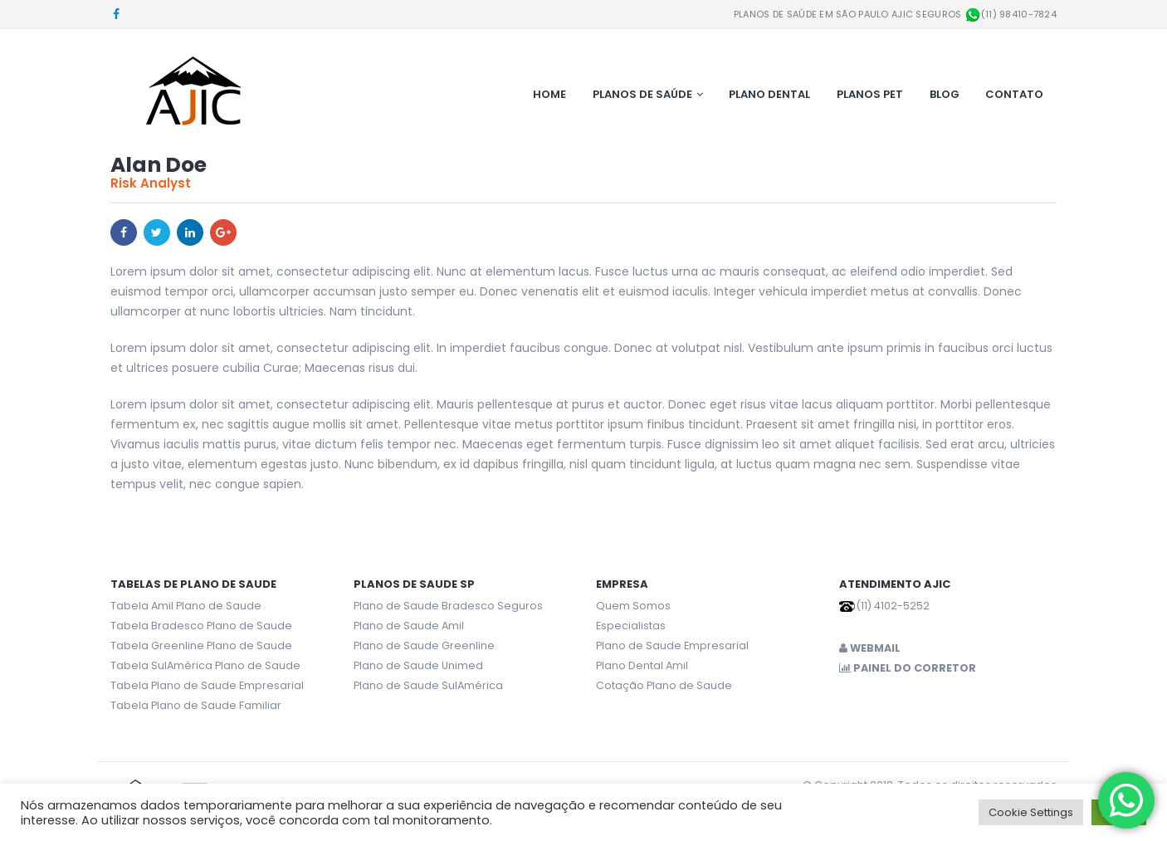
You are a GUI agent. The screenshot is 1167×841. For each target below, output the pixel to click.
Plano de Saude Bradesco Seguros (448, 606)
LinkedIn (190, 232)
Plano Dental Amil (642, 665)
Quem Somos (633, 606)
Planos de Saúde (642, 94)
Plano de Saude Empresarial (672, 645)
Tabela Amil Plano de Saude (185, 606)
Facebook (123, 232)
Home (549, 94)
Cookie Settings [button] (1031, 812)
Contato (1014, 94)
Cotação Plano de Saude (664, 685)
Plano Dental (769, 94)
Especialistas (631, 626)
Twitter (157, 232)
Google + (223, 232)
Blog (944, 94)
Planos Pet (870, 94)
